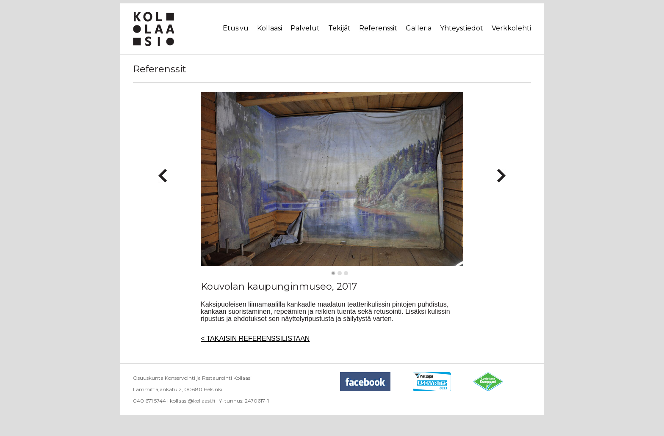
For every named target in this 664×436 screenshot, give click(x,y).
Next (501, 172)
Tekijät (339, 28)
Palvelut (305, 28)
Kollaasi (269, 28)
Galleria (419, 28)
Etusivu (236, 28)
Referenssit (378, 28)
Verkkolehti (511, 28)
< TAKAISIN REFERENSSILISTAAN (255, 338)
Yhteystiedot (461, 28)
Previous (162, 172)
